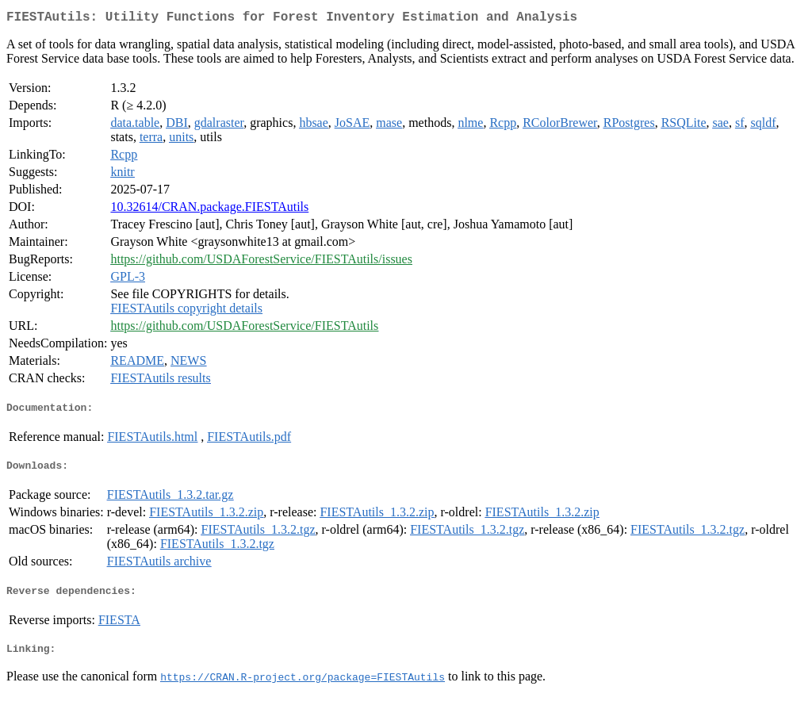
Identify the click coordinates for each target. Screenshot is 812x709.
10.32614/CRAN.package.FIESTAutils (209, 210)
